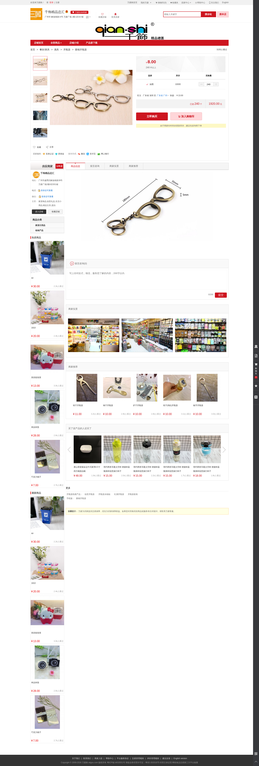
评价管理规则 (153, 758)
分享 (52, 147)
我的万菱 (146, 2)
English (225, 2)
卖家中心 (186, 2)
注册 (57, 2)
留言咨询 (94, 166)
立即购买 (152, 116)
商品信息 (75, 165)
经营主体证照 (166, 762)
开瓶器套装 (133, 494)
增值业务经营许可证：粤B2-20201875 (142, 762)
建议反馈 (166, 758)
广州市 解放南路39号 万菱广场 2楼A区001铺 (64, 17)
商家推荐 (133, 166)
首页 (32, 49)
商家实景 (114, 166)
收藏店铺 (56, 211)
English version (180, 758)
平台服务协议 (123, 758)
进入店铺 (39, 211)
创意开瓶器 (89, 494)
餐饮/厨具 (45, 49)
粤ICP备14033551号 (116, 762)
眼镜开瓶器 (81, 498)
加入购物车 (186, 116)
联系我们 (87, 758)
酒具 (56, 49)
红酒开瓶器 (119, 494)
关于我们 (76, 758)
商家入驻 (98, 758)
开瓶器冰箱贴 (104, 494)
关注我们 (214, 2)
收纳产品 (39, 230)
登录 (51, 2)
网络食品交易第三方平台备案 (185, 762)
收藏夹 (174, 2)
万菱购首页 (132, 2)
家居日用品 (40, 225)
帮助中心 (200, 2)
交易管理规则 (138, 758)
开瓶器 (66, 49)
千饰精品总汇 (55, 12)
